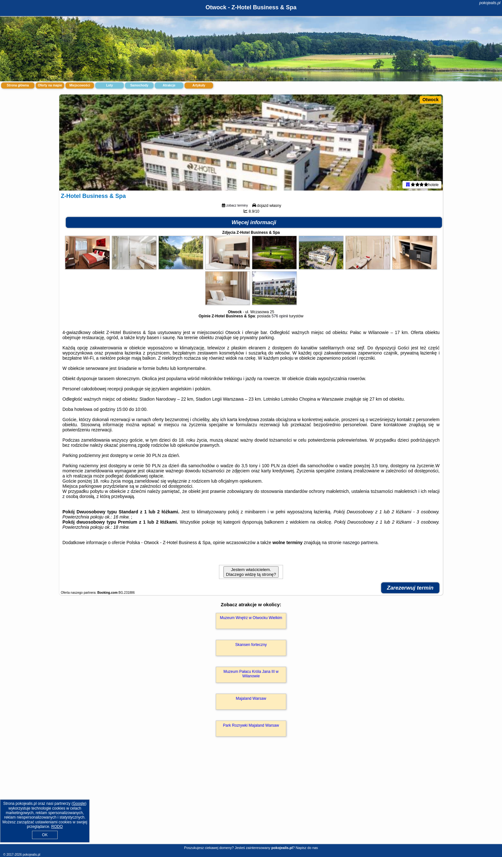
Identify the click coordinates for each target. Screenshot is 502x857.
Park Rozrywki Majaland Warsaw (251, 725)
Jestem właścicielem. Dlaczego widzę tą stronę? (251, 572)
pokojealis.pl (489, 3)
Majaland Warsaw (251, 698)
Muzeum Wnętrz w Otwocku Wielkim (251, 618)
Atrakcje (169, 85)
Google (79, 803)
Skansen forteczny (251, 644)
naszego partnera (360, 542)
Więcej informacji (253, 222)
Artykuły (198, 85)
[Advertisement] (251, 797)
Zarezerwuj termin (410, 588)
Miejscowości (79, 85)
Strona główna (18, 85)
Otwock (430, 99)
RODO (57, 826)
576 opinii (279, 316)
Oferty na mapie (50, 85)
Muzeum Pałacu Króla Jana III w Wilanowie (251, 673)
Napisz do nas (307, 848)
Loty (109, 85)
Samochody (139, 85)
